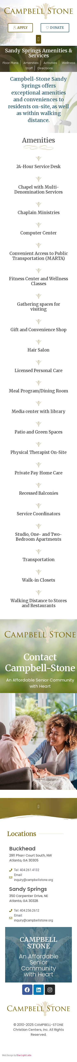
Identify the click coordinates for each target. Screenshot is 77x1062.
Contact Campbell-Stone (40, 662)
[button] (38, 39)
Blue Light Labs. (24, 1055)
